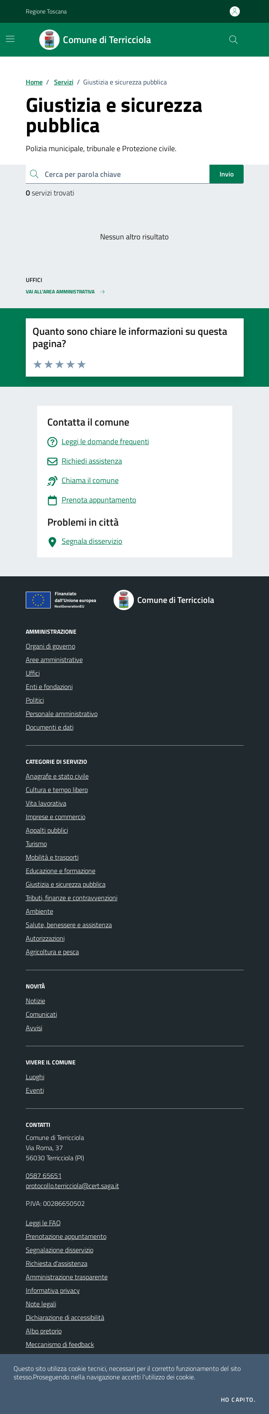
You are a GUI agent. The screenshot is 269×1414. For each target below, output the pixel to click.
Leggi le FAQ (43, 1223)
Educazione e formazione (60, 871)
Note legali (41, 1304)
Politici (35, 700)
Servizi (63, 82)
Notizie (35, 1001)
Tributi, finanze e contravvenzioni (71, 898)
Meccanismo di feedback (60, 1344)
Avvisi (34, 1028)
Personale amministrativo (62, 713)
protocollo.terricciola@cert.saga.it (72, 1186)
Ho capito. (238, 1400)
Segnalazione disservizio (59, 1250)
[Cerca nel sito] (233, 40)
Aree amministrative (54, 659)
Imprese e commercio (55, 816)
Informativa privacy (53, 1290)
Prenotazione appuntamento (66, 1236)
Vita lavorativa (46, 803)
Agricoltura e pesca (52, 952)
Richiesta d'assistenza (56, 1263)
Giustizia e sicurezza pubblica (66, 884)
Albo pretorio (44, 1331)
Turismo (36, 844)
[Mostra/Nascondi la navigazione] (10, 39)
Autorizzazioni (45, 938)
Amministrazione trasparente (67, 1277)
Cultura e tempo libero (57, 789)
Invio (227, 174)
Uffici (33, 673)
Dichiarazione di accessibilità (65, 1317)
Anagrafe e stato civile (57, 776)
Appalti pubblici (47, 830)
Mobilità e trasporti (52, 857)
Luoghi (35, 1077)
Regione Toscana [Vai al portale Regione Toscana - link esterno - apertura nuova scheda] (46, 11)
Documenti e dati (49, 727)
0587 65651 (44, 1175)
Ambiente (39, 911)
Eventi (35, 1090)
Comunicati (41, 1014)
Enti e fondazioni (49, 686)
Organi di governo (50, 646)
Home (34, 82)
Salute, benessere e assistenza (69, 925)
